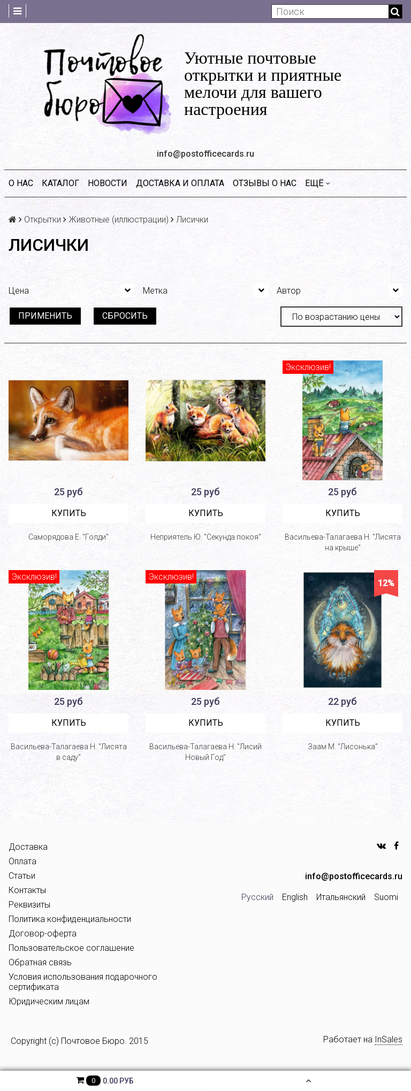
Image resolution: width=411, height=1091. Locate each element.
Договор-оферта (43, 933)
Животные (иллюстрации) (118, 219)
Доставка (28, 847)
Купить (68, 513)
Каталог (60, 183)
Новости (107, 183)
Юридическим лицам (49, 1001)
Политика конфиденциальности (70, 919)
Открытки (42, 219)
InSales (388, 1039)
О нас (21, 183)
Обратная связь (40, 962)
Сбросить (125, 316)
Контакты (27, 890)
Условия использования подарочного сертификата (83, 982)
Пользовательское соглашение (71, 948)
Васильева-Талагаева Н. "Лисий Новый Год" (205, 752)
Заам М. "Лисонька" (343, 746)
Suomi (386, 897)
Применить (45, 316)
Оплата (22, 861)
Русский (257, 897)
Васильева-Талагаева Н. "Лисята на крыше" (343, 542)
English (295, 897)
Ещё (317, 183)
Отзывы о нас (264, 183)
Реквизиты (29, 905)
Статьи (22, 876)
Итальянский (341, 897)
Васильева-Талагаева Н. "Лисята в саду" (69, 752)
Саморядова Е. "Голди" (68, 537)
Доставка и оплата (180, 183)
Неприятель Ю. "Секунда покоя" (205, 537)
